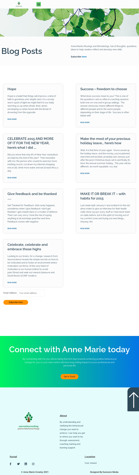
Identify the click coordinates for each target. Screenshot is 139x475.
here (84, 56)
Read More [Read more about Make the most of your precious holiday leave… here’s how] (85, 173)
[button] (38, 4)
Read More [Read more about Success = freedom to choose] (85, 122)
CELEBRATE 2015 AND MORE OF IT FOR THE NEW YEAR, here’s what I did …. (30, 143)
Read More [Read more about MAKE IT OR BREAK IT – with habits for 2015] (85, 229)
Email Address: (10, 293)
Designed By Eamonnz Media (104, 472)
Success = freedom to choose (103, 89)
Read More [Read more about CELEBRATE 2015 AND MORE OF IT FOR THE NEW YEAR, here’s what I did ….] (12, 178)
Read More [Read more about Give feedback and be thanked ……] (12, 229)
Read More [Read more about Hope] (12, 119)
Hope (11, 89)
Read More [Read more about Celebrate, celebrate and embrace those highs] (12, 283)
